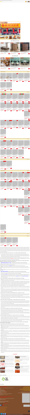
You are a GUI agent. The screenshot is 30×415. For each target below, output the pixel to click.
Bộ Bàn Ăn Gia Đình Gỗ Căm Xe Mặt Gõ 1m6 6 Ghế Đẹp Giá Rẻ (27, 147)
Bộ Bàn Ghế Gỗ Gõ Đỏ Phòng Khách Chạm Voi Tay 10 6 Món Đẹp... (15, 109)
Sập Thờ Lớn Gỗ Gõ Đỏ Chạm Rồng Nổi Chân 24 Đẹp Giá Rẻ (27, 222)
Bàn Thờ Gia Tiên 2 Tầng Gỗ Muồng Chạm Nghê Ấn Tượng (15, 179)
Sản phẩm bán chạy (15, 40)
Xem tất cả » (28, 159)
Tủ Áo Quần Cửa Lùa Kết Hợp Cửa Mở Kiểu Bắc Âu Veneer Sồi (3, 89)
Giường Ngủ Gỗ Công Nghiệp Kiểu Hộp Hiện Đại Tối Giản (3, 80)
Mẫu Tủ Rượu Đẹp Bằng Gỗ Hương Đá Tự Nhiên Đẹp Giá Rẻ (27, 127)
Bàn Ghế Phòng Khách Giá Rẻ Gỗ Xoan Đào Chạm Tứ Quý (20, 127)
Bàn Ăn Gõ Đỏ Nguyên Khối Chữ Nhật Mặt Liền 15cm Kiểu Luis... (9, 156)
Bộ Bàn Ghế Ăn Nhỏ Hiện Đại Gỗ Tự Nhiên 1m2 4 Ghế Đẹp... (21, 147)
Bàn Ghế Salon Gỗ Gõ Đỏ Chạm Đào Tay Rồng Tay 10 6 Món (3, 136)
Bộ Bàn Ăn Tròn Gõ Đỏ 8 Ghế (15, 146)
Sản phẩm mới (15, 55)
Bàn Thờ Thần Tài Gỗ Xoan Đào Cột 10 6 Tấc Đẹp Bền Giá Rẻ (21, 205)
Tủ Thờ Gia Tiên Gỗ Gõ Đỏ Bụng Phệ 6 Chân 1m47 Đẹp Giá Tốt (21, 179)
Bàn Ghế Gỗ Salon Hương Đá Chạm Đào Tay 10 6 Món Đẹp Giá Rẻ (3, 109)
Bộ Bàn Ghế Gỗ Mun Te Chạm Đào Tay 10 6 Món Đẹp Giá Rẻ (21, 109)
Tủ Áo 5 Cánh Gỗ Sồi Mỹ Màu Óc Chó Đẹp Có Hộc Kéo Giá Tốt (27, 80)
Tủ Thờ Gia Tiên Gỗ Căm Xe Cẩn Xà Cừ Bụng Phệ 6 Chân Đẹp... (27, 196)
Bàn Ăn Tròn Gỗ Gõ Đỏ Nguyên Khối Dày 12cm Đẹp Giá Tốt (15, 156)
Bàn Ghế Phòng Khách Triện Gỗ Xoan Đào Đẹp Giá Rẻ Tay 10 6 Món (9, 127)
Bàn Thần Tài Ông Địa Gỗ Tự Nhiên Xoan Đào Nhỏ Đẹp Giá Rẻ (9, 205)
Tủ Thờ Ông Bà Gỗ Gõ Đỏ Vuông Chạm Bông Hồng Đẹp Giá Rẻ (3, 205)
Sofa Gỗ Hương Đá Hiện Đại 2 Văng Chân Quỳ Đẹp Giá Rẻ (27, 118)
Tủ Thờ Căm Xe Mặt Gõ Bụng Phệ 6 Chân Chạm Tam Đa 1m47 (21, 214)
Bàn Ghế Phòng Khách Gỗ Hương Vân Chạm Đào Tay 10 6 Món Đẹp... (9, 109)
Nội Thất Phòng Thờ (3, 170)
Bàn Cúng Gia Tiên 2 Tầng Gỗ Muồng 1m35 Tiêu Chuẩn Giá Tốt (15, 188)
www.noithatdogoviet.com (4, 392)
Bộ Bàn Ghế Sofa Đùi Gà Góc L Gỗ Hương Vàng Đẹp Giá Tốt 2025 (3, 100)
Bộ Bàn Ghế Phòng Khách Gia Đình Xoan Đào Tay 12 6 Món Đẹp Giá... (3, 127)
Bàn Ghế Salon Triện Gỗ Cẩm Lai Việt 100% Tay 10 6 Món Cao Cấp (21, 100)
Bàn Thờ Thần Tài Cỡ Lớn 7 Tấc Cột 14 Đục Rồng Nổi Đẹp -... (15, 205)
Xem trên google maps (5, 394)
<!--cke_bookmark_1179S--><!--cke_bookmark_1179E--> (9, 12)
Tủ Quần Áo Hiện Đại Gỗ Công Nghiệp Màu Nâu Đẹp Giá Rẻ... (9, 80)
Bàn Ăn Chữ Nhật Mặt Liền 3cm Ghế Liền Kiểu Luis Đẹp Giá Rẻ (3, 156)
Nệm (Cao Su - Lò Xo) (3, 159)
